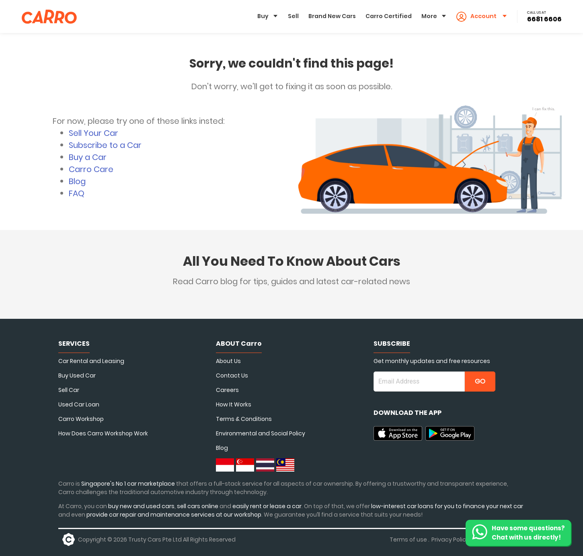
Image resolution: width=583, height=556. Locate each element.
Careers (227, 390)
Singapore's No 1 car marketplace (128, 484)
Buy (263, 16)
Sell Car (68, 390)
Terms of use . (409, 539)
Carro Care (91, 169)
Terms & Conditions (244, 419)
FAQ (76, 193)
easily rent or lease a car (267, 506)
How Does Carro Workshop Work (103, 433)
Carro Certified (388, 16)
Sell (293, 16)
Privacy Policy (450, 539)
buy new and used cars (141, 506)
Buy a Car (88, 157)
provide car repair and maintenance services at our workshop (173, 515)
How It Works (233, 404)
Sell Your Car (93, 133)
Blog (77, 181)
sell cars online (198, 506)
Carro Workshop (81, 419)
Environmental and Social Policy (260, 433)
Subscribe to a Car (105, 145)
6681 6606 (544, 19)
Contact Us (232, 375)
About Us (228, 361)
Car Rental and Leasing (91, 361)
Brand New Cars (332, 16)
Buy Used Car (77, 375)
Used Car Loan (78, 404)
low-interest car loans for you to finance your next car (447, 506)
